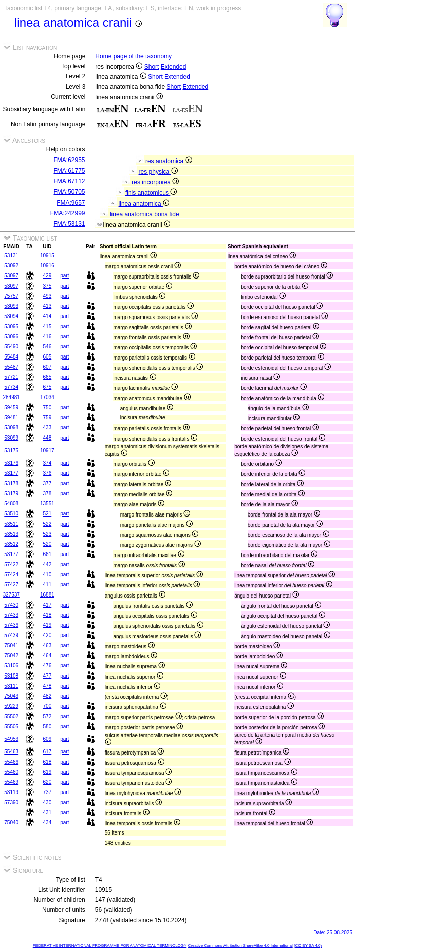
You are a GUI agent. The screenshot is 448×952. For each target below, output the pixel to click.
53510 (11, 514)
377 (47, 483)
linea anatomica (144, 203)
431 (47, 812)
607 (47, 367)
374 (47, 463)
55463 (11, 752)
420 (47, 635)
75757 (11, 296)
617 (47, 752)
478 (47, 686)
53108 (11, 676)
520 (47, 544)
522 (47, 524)
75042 (11, 655)
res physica (158, 171)
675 (47, 387)
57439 (11, 635)
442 (47, 564)
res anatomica (168, 161)
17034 (47, 397)
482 (47, 696)
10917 (47, 450)
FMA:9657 (71, 202)
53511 (11, 524)
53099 (11, 438)
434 (47, 822)
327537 (11, 595)
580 (47, 726)
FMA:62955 (69, 160)
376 (47, 473)
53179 (11, 493)
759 (47, 417)
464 (47, 655)
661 (47, 554)
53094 (11, 316)
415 (47, 326)
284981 (11, 397)
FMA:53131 (69, 223)
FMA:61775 (69, 170)
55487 (11, 367)
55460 (11, 772)
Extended (173, 66)
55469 (11, 782)
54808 (11, 503)
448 (47, 438)
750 (47, 407)
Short (151, 66)
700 (47, 706)
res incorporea (155, 182)
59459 (11, 407)
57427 (11, 584)
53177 (11, 473)
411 (47, 584)
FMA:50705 (69, 191)
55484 (11, 357)
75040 (11, 822)
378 (47, 493)
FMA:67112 (69, 181)
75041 (11, 645)
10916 (47, 265)
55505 (11, 726)
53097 (11, 276)
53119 (11, 792)
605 (47, 357)
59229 (11, 706)
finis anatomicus (151, 192)
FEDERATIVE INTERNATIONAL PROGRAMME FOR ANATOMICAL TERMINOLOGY (109, 945)
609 (47, 739)
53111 (11, 686)
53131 (11, 255)
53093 (11, 306)
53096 (11, 336)
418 (47, 615)
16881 (47, 595)
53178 (11, 483)
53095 (11, 326)
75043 (11, 696)
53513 (11, 534)
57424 (11, 574)
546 (47, 346)
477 (47, 676)
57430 (11, 605)
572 (47, 716)
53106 (11, 665)
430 (47, 802)
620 (47, 782)
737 (47, 792)
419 (47, 625)
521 (47, 514)
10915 (47, 255)
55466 (11, 762)
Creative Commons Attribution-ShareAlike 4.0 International (240, 945)
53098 (11, 427)
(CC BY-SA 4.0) (308, 945)
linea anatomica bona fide (144, 214)
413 (47, 306)
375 (47, 286)
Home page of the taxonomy (133, 56)
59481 (11, 417)
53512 (11, 544)
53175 (11, 450)
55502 (11, 716)
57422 (11, 564)
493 (47, 296)
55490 (11, 346)
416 (47, 336)
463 (47, 645)
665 (47, 377)
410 (47, 574)
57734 (11, 387)
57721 (11, 377)
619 (47, 772)
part (64, 276)
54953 (11, 739)
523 (47, 534)
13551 (47, 503)
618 (47, 762)
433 (47, 427)
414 (47, 316)
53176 (11, 463)
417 (47, 605)
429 (47, 276)
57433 (11, 615)
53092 (11, 265)
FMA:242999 (67, 213)
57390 (11, 802)
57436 (11, 625)
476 (47, 665)
